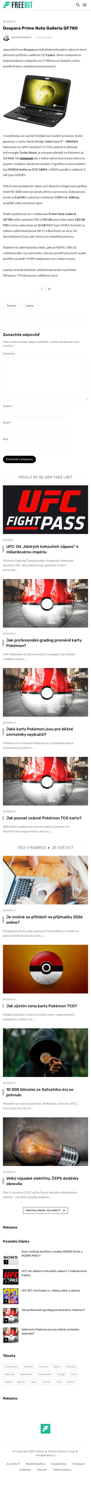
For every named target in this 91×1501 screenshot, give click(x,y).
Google (61, 1374)
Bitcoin (21, 1381)
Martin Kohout (22, 37)
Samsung (9, 1374)
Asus (33, 1381)
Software (25, 1469)
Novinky (43, 1366)
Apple (57, 1366)
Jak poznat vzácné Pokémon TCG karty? (43, 818)
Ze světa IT (9, 21)
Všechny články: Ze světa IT (45, 1210)
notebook (26, 158)
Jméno (8, 406)
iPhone (70, 1381)
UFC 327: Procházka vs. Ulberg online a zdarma (50, 1290)
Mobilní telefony (36, 1464)
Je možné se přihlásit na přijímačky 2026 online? (44, 920)
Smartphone (11, 1366)
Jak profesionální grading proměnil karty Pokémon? (43, 643)
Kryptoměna (44, 1374)
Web (5, 439)
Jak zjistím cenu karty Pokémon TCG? (41, 1006)
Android (28, 1366)
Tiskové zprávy (62, 1469)
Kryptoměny (59, 1464)
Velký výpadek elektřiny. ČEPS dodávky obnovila (42, 1181)
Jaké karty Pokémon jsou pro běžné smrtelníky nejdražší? (39, 732)
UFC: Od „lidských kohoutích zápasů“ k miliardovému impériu (42, 549)
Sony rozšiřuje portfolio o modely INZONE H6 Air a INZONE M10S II (51, 1253)
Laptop (29, 305)
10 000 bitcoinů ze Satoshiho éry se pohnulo (39, 1092)
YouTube (70, 1366)
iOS (59, 1381)
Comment (9, 353)
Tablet (8, 1381)
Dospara (11, 305)
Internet (8, 540)
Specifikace (26, 1374)
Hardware (78, 1464)
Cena (74, 1374)
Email (7, 422)
